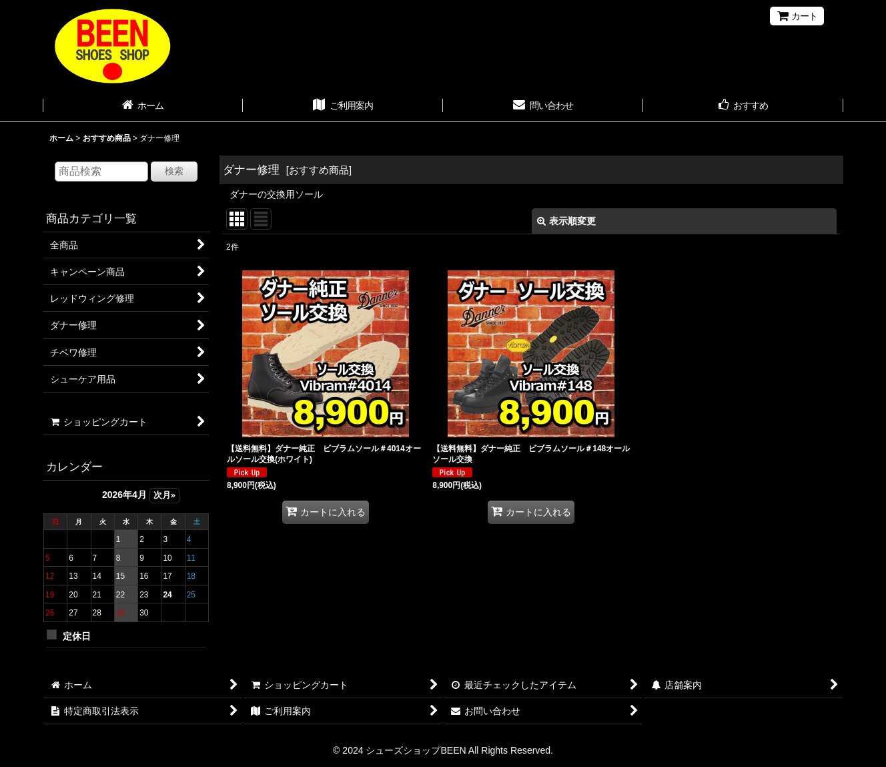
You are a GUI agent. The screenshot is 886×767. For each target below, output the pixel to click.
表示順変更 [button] (566, 221)
